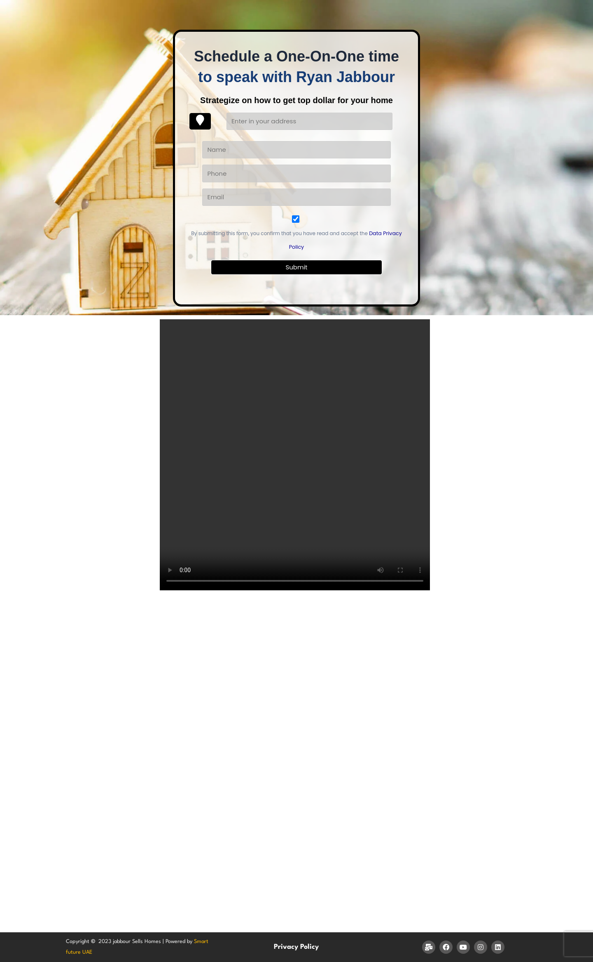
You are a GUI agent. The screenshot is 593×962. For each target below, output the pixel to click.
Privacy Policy (296, 946)
